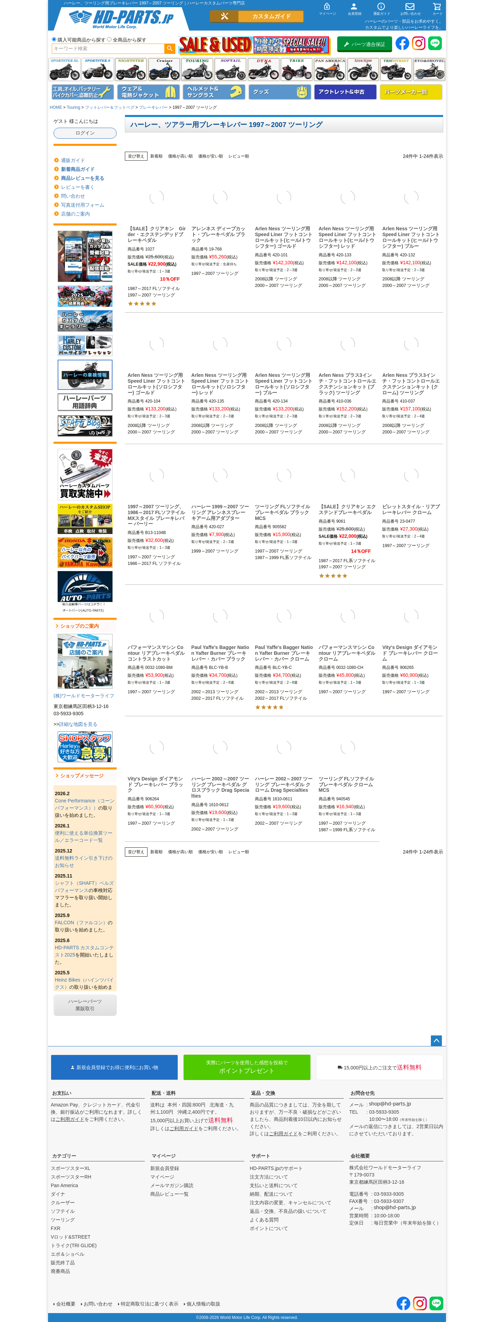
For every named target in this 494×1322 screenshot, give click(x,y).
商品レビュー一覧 (169, 1194)
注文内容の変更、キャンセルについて (290, 1202)
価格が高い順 (180, 156)
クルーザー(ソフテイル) (164, 69)
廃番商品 (60, 1271)
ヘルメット (214, 92)
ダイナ (263, 69)
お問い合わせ (98, 1304)
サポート (260, 1156)
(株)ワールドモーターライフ (84, 695)
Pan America (329, 69)
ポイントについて (269, 1228)
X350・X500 (363, 69)
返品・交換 (263, 1093)
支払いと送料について (274, 1185)
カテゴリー (64, 1156)
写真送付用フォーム (82, 205)
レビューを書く (78, 187)
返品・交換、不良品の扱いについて (288, 1211)
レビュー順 (238, 156)
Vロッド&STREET (71, 1237)
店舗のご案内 (75, 214)
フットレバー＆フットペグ (109, 107)
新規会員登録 (164, 1168)
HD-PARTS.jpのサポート (276, 1168)
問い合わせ (73, 196)
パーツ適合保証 (364, 44)
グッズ (280, 92)
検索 (169, 49)
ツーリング (197, 69)
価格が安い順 (210, 156)
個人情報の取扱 (203, 1304)
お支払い (61, 1093)
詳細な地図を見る (78, 724)
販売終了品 (63, 1262)
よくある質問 (264, 1219)
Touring (73, 107)
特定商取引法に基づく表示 (149, 1304)
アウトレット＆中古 (345, 92)
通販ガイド (73, 160)
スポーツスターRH (71, 1177)
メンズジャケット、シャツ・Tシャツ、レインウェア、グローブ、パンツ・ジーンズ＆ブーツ (148, 92)
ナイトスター (130, 69)
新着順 (156, 156)
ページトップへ (436, 1040)
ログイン (85, 133)
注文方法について (269, 1177)
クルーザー (63, 1202)
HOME (56, 107)
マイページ (164, 1156)
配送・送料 (164, 1093)
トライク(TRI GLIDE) (296, 69)
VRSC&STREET (396, 69)
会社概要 (360, 1156)
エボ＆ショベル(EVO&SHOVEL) (429, 69)
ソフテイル (230, 69)
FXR (55, 1228)
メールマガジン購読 (171, 1185)
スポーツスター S (97, 69)
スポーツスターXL (70, 1168)
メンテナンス (83, 92)
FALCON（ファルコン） (81, 922)
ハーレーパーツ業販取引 (85, 1005)
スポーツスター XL (64, 69)
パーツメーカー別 (411, 92)
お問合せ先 (363, 1093)
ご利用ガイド (70, 1119)
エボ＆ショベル (67, 1254)
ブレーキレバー (153, 107)
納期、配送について (271, 1194)
